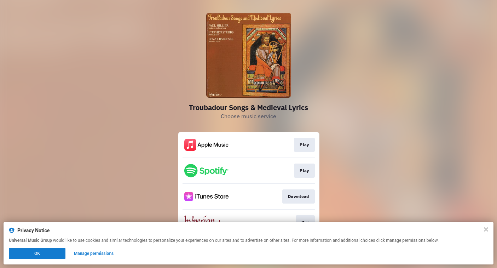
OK (37, 253)
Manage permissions (94, 253)
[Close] (486, 229)
